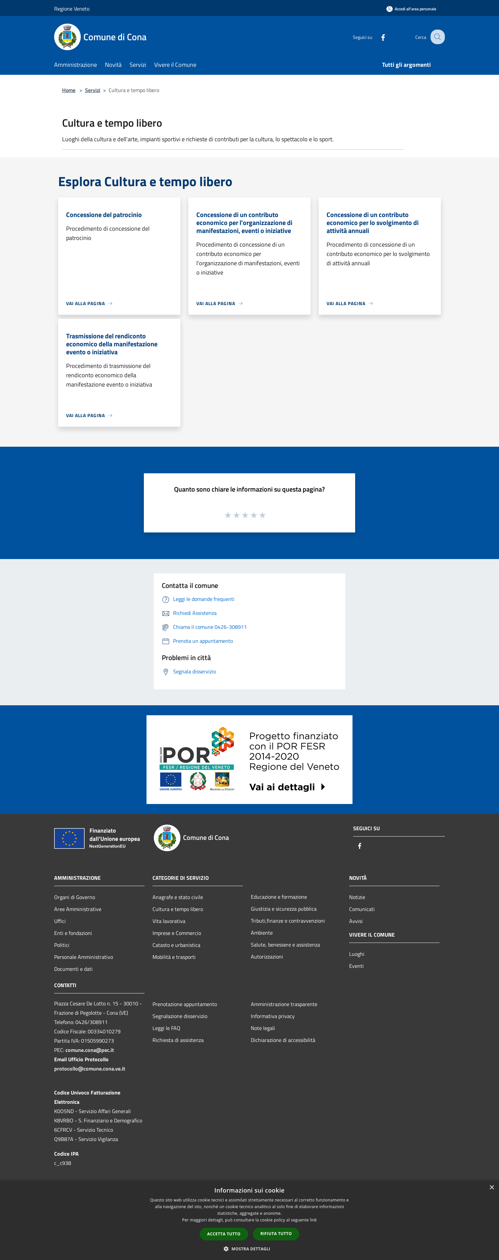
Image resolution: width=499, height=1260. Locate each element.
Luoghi (356, 954)
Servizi (92, 90)
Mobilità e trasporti (174, 957)
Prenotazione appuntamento (184, 1004)
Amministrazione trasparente (284, 1004)
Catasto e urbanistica (176, 945)
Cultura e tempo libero (177, 909)
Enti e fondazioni (73, 933)
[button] (249, 1248)
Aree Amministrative (77, 909)
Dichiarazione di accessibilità (283, 1040)
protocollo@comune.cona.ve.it (89, 1069)
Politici (61, 945)
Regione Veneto (71, 9)
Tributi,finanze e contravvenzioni (288, 921)
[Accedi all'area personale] (411, 9)
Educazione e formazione (279, 897)
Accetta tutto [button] (224, 1234)
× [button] (491, 1187)
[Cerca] (437, 37)
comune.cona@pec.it (89, 1050)
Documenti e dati (73, 969)
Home (68, 90)
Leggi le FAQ (166, 1028)
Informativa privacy (273, 1016)
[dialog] (249, 1220)
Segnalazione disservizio (179, 1016)
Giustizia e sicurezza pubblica (284, 909)
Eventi (356, 966)
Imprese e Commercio (176, 933)
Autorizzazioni (267, 957)
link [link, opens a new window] (313, 1220)
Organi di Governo (74, 897)
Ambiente (262, 933)
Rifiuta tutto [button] (276, 1233)
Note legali (263, 1028)
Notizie (357, 897)
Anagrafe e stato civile (177, 897)
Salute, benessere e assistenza (285, 945)
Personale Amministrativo (83, 957)
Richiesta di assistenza (178, 1040)
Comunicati (362, 909)
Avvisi (356, 921)
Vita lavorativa (168, 921)
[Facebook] (377, 36)
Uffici (60, 921)
